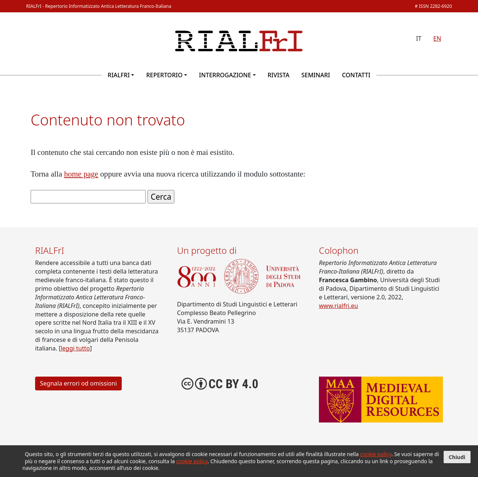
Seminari (315, 75)
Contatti (356, 75)
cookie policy (375, 454)
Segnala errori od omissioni (78, 383)
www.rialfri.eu (338, 306)
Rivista (278, 75)
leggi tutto (75, 348)
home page (81, 173)
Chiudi (457, 457)
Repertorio (164, 75)
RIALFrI (119, 75)
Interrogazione (225, 75)
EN (437, 38)
